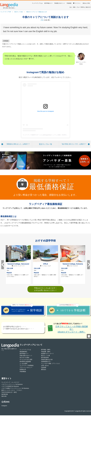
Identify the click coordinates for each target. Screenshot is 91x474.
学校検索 (69, 3)
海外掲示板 (4, 394)
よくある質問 (23, 363)
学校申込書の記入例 (46, 359)
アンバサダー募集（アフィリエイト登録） (53, 363)
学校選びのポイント (59, 3)
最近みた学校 (86, 3)
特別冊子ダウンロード (47, 353)
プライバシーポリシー (26, 367)
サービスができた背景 (26, 359)
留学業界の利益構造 (25, 361)
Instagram (4, 405)
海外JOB (3, 396)
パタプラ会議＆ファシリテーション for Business (15, 388)
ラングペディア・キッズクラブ (10, 382)
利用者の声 (23, 369)
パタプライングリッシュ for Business (12, 384)
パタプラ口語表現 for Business (10, 386)
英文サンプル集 (45, 355)
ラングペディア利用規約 (27, 365)
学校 (42, 20)
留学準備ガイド (48, 3)
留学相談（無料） (46, 349)
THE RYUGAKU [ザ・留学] (9, 392)
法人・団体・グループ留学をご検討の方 (80, 7)
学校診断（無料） (46, 351)
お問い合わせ (45, 365)
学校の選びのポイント (26, 355)
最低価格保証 (23, 351)
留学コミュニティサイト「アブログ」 (12, 390)
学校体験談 (23, 371)
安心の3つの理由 (24, 357)
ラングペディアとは (37, 3)
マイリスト (77, 3)
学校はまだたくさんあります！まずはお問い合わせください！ (45, 289)
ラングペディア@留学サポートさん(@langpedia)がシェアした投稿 (42, 135)
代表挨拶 (43, 367)
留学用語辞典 (45, 357)
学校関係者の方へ (46, 361)
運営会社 (43, 369)
